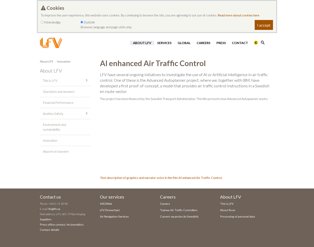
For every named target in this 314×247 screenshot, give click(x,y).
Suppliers (45, 219)
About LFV (142, 43)
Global (184, 43)
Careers (203, 43)
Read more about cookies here (238, 15)
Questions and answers (58, 91)
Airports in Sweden (56, 151)
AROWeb (106, 203)
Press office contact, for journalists (62, 224)
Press (221, 43)
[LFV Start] (51, 42)
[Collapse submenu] (86, 80)
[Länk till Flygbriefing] (256, 43)
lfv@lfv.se (54, 209)
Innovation (63, 61)
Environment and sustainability (54, 127)
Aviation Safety (53, 113)
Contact (240, 43)
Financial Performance (58, 102)
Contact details (49, 229)
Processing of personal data (237, 216)
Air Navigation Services (114, 216)
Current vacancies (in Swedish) (179, 216)
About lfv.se (227, 210)
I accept (264, 25)
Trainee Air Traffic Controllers (178, 210)
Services (164, 43)
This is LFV (50, 80)
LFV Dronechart (110, 210)
